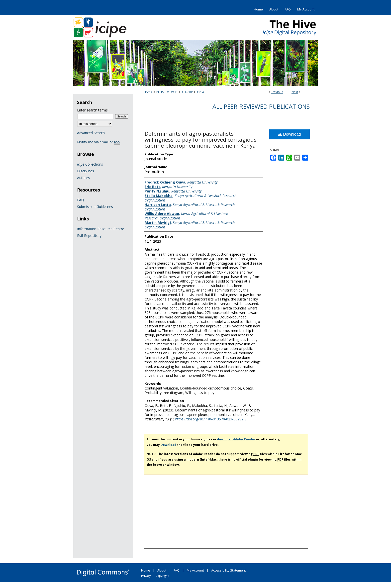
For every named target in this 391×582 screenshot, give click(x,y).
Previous (277, 92)
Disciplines (85, 171)
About (161, 570)
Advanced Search (91, 132)
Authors (83, 177)
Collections (90, 164)
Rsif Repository (89, 235)
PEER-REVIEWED (167, 92)
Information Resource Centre (100, 228)
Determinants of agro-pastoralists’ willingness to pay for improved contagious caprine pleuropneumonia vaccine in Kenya (201, 139)
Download (289, 134)
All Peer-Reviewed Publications (261, 106)
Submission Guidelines (95, 206)
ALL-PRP (187, 92)
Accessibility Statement (228, 570)
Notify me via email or (98, 142)
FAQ (80, 199)
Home (148, 92)
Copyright (162, 576)
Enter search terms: (92, 110)
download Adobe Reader (236, 439)
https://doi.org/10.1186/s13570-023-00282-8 (211, 419)
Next (295, 92)
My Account (195, 570)
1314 (200, 92)
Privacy (146, 576)
